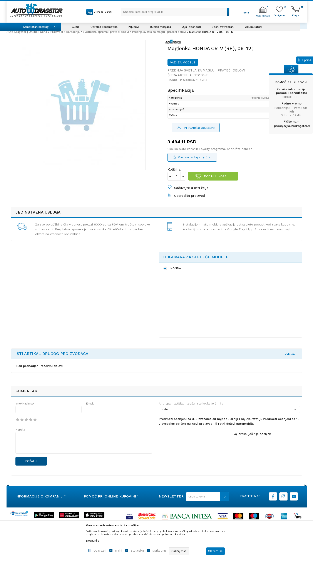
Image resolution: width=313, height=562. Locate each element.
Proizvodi (56, 31)
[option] (83, 110)
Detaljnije (92, 540)
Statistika (137, 550)
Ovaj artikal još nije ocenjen (251, 444)
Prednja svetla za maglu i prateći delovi (159, 31)
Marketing (159, 550)
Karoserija (73, 31)
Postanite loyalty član (195, 163)
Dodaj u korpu (216, 181)
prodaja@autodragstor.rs (292, 126)
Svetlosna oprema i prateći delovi (106, 31)
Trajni (118, 550)
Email (90, 414)
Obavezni (100, 550)
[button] (175, 12)
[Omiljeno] (279, 15)
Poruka (20, 440)
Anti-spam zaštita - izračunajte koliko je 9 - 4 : (191, 414)
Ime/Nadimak (24, 414)
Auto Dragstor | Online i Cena (27, 31)
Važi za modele (182, 67)
